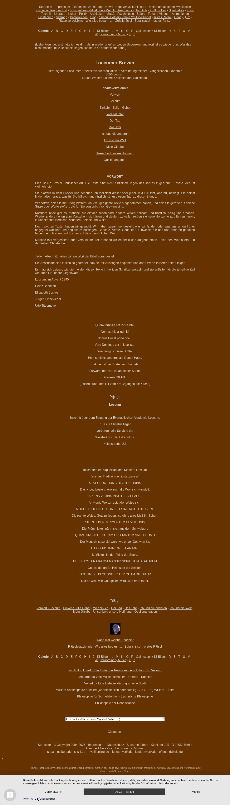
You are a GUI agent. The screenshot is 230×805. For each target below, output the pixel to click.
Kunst (190, 10)
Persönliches (79, 17)
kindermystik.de (145, 751)
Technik (46, 13)
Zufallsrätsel (123, 20)
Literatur (60, 13)
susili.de (79, 751)
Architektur (97, 13)
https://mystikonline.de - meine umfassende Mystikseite (153, 6)
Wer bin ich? (115, 114)
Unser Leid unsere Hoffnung (115, 153)
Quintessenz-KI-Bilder (151, 30)
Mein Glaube (115, 146)
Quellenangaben (115, 159)
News (109, 6)
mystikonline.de (98, 751)
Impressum (62, 6)
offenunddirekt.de (171, 751)
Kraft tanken (157, 10)
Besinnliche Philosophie (136, 696)
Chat (177, 17)
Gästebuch (45, 17)
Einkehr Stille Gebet (76, 608)
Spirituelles (176, 10)
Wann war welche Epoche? (115, 640)
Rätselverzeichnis (71, 20)
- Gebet (125, 107)
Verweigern (53, 791)
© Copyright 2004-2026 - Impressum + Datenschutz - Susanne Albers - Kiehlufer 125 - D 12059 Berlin (123, 744)
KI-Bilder (103, 30)
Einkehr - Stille (110, 107)
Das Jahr (115, 127)
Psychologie (125, 13)
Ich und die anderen (115, 133)
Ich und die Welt (115, 140)
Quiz (187, 17)
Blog (93, 17)
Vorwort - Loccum (48, 608)
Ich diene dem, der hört (51, 10)
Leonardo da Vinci (90, 676)
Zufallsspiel (142, 20)
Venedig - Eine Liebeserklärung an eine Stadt (115, 683)
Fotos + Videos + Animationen (168, 13)
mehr (196, 791)
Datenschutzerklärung (88, 6)
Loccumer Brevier (115, 62)
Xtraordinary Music (113, 34)
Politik (83, 13)
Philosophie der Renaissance (115, 703)
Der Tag (115, 120)
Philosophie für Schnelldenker (97, 696)
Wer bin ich (101, 608)
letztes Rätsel (162, 20)
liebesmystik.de (121, 751)
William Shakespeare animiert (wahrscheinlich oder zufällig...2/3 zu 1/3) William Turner (115, 690)
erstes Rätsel (162, 17)
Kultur (72, 13)
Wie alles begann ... (99, 20)
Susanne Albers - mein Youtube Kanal (125, 17)
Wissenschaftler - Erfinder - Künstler (127, 676)
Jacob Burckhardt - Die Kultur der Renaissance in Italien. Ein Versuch (115, 670)
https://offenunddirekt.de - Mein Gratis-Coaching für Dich (108, 10)
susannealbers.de (59, 751)
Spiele (141, 13)
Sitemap (61, 17)
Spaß (111, 13)
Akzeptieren (124, 791)
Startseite (45, 6)
